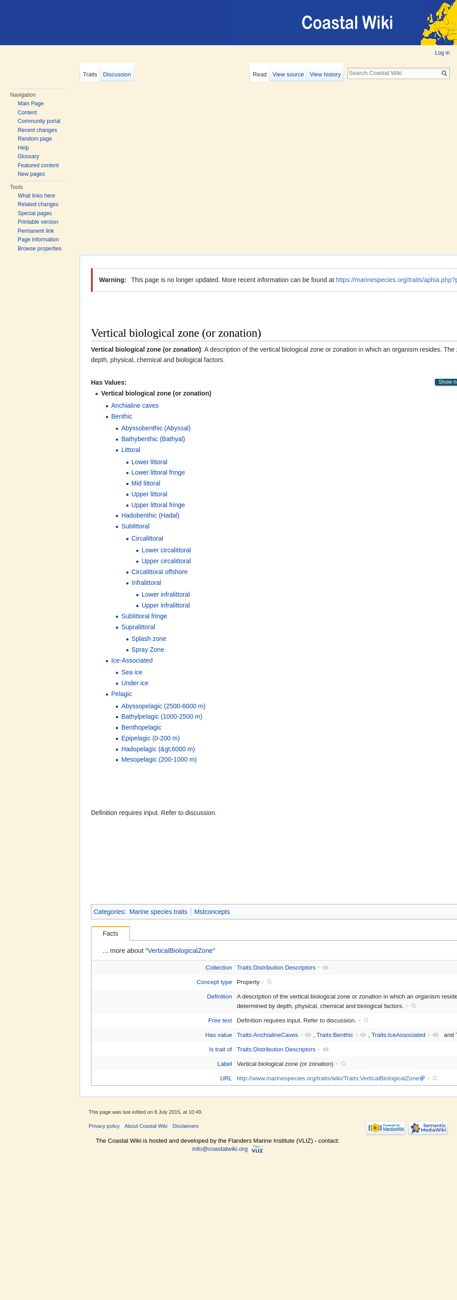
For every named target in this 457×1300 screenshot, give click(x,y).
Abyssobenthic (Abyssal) (155, 428)
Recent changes (37, 130)
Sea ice (132, 672)
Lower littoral (149, 462)
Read (260, 74)
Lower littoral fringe (158, 472)
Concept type (214, 982)
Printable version (38, 222)
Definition (219, 996)
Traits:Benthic (335, 1035)
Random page (35, 139)
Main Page (30, 103)
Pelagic (121, 693)
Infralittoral (146, 582)
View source (288, 74)
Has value (218, 1035)
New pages (31, 174)
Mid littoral (146, 483)
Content (27, 112)
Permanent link (36, 231)
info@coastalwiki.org (220, 1148)
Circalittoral (147, 538)
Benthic (122, 416)
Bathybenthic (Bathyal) (153, 439)
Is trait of (220, 1049)
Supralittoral (138, 627)
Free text (220, 1020)
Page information (38, 239)
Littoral (130, 449)
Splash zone (149, 638)
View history (325, 74)
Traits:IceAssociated (398, 1035)
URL (226, 1078)
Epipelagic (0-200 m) (150, 738)
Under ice (134, 683)
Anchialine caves (135, 405)
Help (23, 148)
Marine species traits (158, 911)
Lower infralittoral (166, 594)
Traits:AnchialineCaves (267, 1035)
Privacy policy (104, 1126)
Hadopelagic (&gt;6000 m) (158, 749)
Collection (218, 967)
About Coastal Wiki (146, 1126)
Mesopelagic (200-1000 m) (159, 759)
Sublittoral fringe (144, 616)
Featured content (38, 165)
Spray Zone (148, 649)
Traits (90, 74)
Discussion (117, 74)
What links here (36, 196)
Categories (109, 911)
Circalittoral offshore (160, 571)
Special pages (35, 213)
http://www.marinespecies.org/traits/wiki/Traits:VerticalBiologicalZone (328, 1078)
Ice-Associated (132, 660)
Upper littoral (149, 494)
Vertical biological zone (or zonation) (156, 393)
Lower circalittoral (166, 550)
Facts (110, 933)
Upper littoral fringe (158, 505)
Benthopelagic (141, 727)
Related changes (38, 204)
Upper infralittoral (166, 605)
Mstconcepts (212, 911)
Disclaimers (185, 1126)
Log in (442, 53)
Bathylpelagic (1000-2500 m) (161, 716)
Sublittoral (135, 526)
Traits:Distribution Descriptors (276, 967)
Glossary (28, 156)
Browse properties (40, 248)
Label (224, 1063)
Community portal (39, 121)
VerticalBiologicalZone (180, 950)
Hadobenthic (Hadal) (150, 515)
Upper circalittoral (166, 561)
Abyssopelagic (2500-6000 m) (163, 706)
